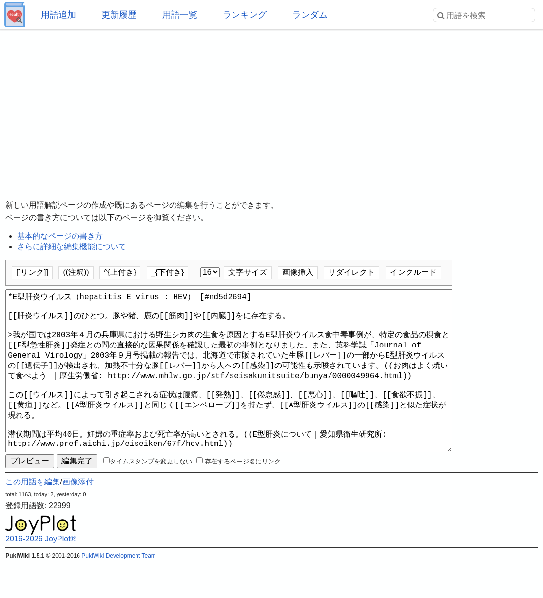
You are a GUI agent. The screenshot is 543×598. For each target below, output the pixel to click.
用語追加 (58, 14)
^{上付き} (120, 272)
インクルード (413, 272)
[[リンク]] (32, 272)
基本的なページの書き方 (60, 236)
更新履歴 (118, 14)
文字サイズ (247, 272)
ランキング (245, 14)
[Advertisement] (271, 107)
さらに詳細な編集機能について (71, 246)
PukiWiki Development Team (118, 590)
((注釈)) (76, 272)
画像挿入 (297, 272)
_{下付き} (167, 272)
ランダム (310, 14)
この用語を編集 (32, 517)
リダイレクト (351, 272)
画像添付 (78, 517)
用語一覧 (179, 14)
